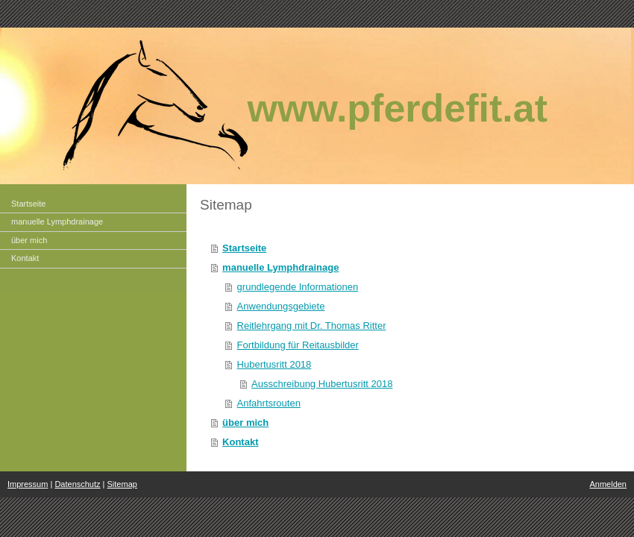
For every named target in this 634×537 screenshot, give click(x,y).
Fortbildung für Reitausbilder (298, 345)
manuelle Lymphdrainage (280, 267)
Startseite (244, 248)
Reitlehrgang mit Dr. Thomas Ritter (311, 325)
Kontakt (240, 442)
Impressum (27, 484)
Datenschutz (77, 484)
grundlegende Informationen (298, 286)
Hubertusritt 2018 (274, 364)
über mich (245, 422)
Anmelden (608, 484)
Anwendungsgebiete (281, 306)
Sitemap (122, 484)
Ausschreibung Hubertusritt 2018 (321, 383)
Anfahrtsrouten (269, 403)
